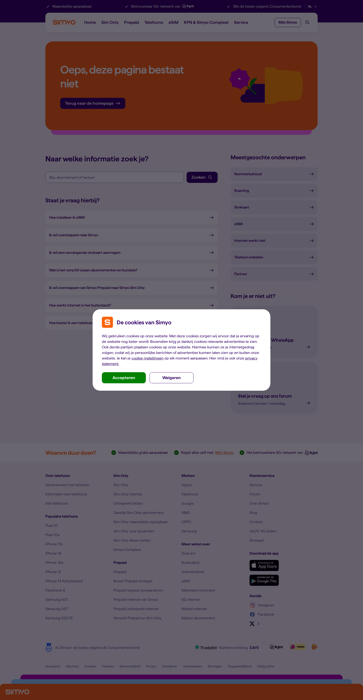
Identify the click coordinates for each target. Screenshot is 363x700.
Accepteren (124, 377)
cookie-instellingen (147, 358)
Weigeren (171, 377)
